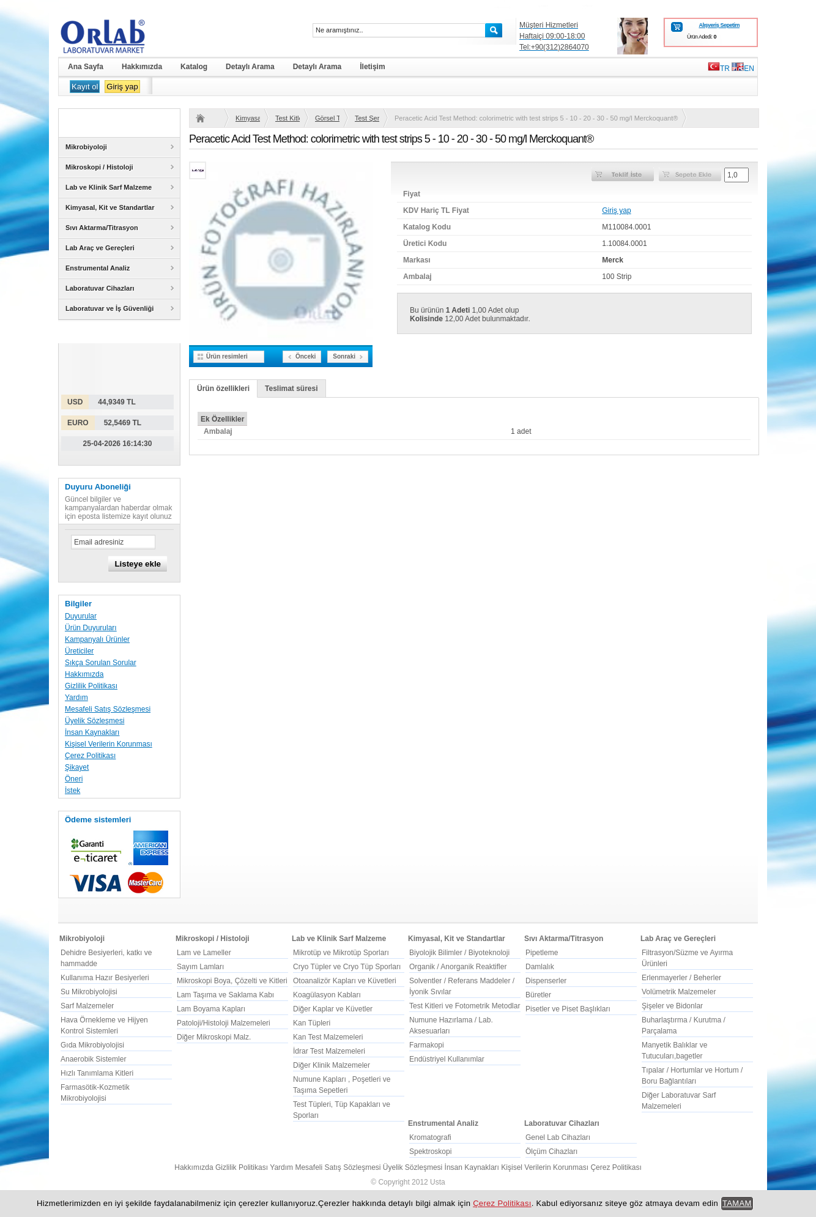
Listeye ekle (137, 563)
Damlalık (539, 966)
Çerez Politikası (90, 755)
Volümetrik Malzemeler (679, 992)
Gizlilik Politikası (91, 686)
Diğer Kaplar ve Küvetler (333, 1009)
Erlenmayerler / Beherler (681, 977)
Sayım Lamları (200, 966)
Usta (437, 1182)
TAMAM (737, 1203)
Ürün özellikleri (223, 388)
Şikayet (77, 767)
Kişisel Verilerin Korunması (108, 744)
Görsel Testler (327, 118)
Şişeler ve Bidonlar (672, 1006)
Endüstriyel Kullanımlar (446, 1059)
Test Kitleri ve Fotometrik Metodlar (287, 118)
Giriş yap (122, 86)
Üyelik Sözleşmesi (94, 720)
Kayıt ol (85, 86)
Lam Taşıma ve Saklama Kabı (225, 995)
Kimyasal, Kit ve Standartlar (248, 118)
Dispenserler (545, 981)
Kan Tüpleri (311, 1023)
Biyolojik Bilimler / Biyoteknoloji (459, 952)
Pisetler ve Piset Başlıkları (567, 1009)
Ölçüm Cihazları (551, 1151)
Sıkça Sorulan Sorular (100, 662)
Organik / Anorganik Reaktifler (457, 966)
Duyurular (81, 616)
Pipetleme (541, 952)
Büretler (538, 995)
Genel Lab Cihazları (557, 1137)
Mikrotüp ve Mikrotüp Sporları (341, 952)
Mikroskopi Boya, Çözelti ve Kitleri (232, 981)
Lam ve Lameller (204, 952)
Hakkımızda (84, 674)
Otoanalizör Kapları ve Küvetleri (344, 981)
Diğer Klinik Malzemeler (331, 1065)
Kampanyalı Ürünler (97, 639)
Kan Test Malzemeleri (328, 1037)
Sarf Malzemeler (87, 1006)
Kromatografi (430, 1137)
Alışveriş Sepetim (719, 25)
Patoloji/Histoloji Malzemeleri (223, 1023)
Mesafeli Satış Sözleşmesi (107, 709)
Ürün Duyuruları (91, 627)
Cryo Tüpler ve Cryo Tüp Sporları (347, 966)
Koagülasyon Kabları (327, 995)
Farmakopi (426, 1045)
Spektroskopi (430, 1151)
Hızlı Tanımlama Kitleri (97, 1073)
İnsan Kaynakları (92, 732)
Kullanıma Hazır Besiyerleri (105, 977)
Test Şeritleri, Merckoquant (367, 118)
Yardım (76, 697)
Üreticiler (79, 651)
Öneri (74, 779)
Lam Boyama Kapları (211, 1009)
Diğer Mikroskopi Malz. (214, 1037)
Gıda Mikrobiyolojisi (92, 1045)
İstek (72, 790)
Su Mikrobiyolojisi (89, 992)
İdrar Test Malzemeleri (329, 1051)
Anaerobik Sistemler (93, 1059)
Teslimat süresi (291, 388)
